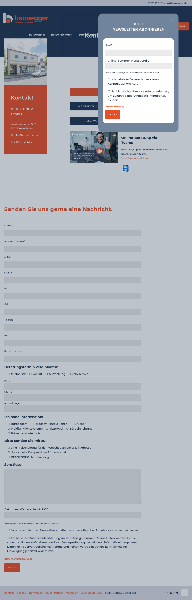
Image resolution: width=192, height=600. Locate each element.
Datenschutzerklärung (114, 107)
